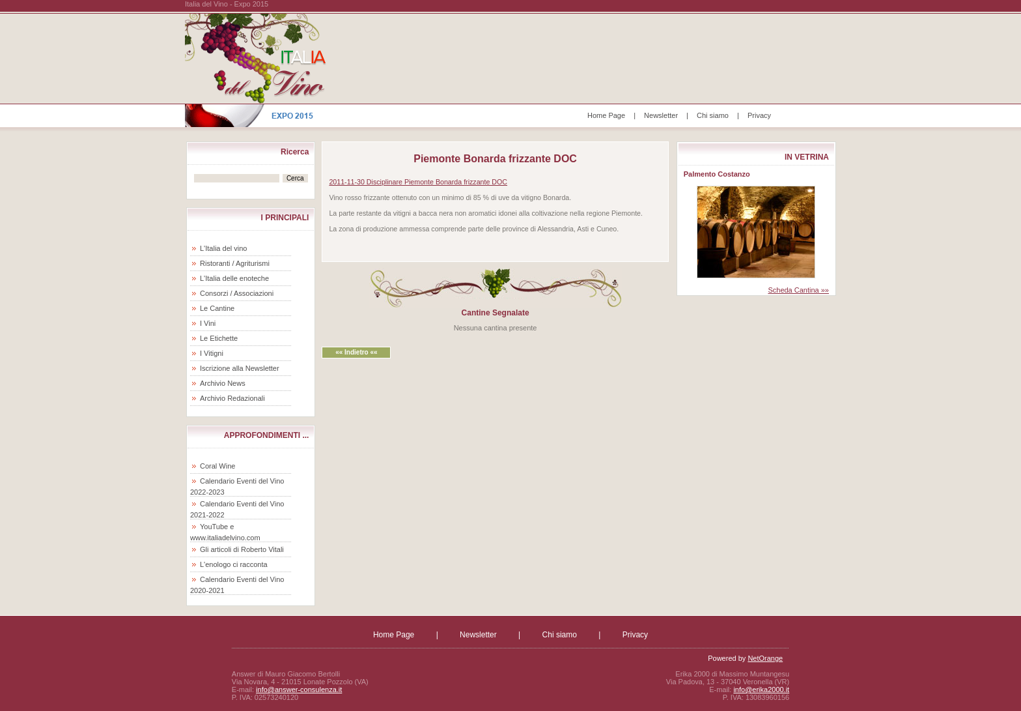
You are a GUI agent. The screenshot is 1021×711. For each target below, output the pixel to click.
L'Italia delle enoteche (234, 278)
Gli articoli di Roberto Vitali (242, 549)
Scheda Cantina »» (798, 290)
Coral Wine (217, 466)
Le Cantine (217, 308)
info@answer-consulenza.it (299, 689)
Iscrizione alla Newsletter (239, 368)
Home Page (606, 115)
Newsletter (661, 115)
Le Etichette (219, 338)
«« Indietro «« (356, 352)
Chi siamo (713, 115)
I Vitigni (211, 353)
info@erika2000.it (761, 689)
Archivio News (222, 383)
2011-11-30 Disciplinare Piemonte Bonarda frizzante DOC (418, 182)
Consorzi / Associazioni (236, 293)
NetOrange (765, 658)
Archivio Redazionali (232, 398)
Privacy (759, 115)
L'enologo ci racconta (234, 564)
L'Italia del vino (223, 248)
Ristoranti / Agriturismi (235, 263)
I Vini (208, 323)
